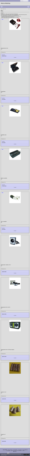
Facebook (14, 451)
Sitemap (23, 450)
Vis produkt (15, 57)
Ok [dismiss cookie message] (26, 454)
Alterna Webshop (5, 3)
